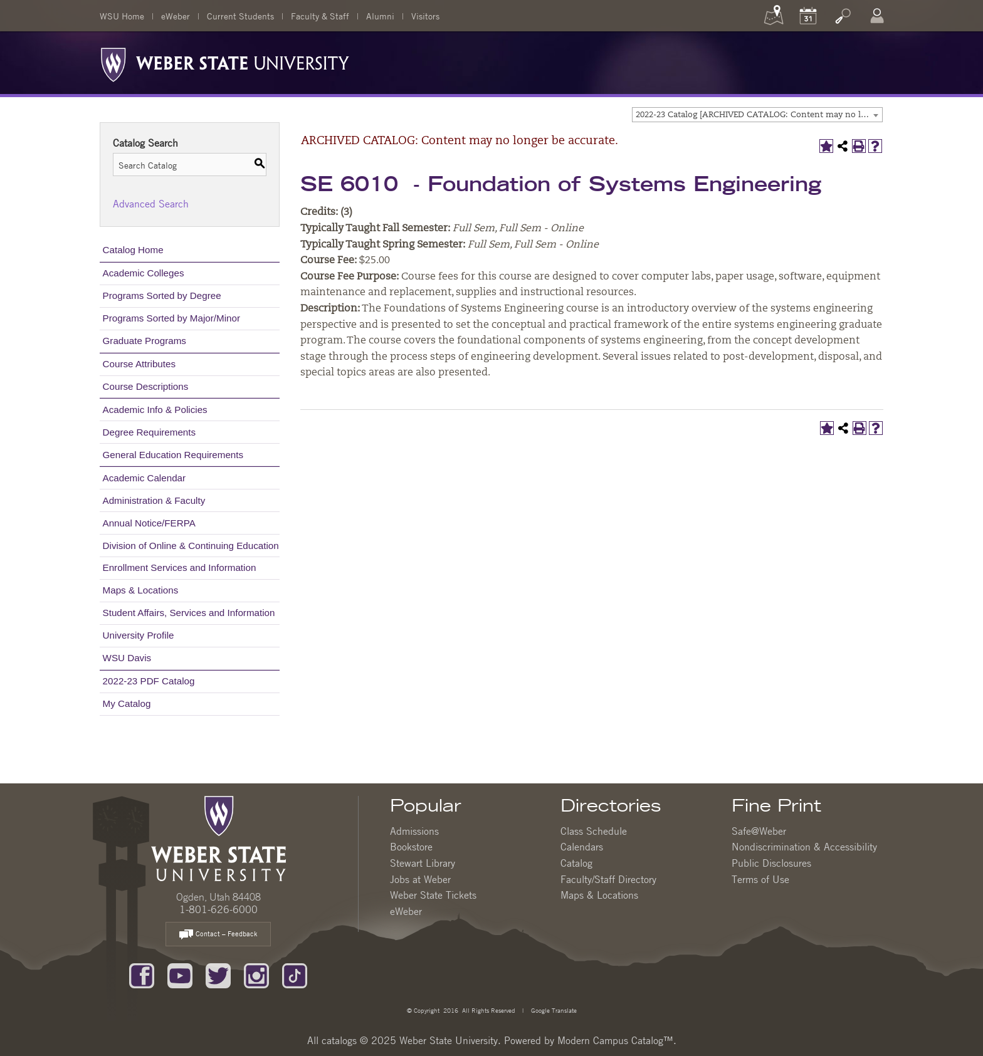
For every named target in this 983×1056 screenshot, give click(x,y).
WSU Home (122, 15)
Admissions (414, 831)
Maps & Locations (141, 590)
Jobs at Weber (420, 879)
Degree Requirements (149, 432)
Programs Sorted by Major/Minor (171, 318)
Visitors (425, 15)
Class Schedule (593, 831)
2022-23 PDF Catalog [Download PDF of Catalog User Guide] (149, 681)
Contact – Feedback (218, 935)
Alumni (380, 15)
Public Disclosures (771, 863)
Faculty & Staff (320, 15)
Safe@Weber (759, 831)
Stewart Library (422, 863)
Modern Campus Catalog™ (615, 1040)
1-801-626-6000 (218, 909)
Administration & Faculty (154, 500)
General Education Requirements (173, 454)
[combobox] (757, 114)
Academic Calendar (144, 478)
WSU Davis (127, 657)
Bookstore (411, 846)
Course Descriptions (146, 386)
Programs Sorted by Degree (162, 295)
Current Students (240, 15)
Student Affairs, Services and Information (189, 612)
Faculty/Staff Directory (608, 879)
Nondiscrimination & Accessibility (804, 846)
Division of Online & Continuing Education (191, 545)
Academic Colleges (143, 273)
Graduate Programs (144, 340)
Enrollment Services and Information (179, 567)
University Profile (138, 635)
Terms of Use (760, 879)
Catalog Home (133, 249)
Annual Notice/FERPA (149, 523)
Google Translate (553, 1010)
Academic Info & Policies (155, 409)
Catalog (576, 863)
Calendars (581, 846)
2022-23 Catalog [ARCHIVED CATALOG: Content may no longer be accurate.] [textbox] (759, 115)
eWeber (175, 15)
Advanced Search (151, 203)
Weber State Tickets (433, 895)
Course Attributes (139, 363)
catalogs (339, 1040)
